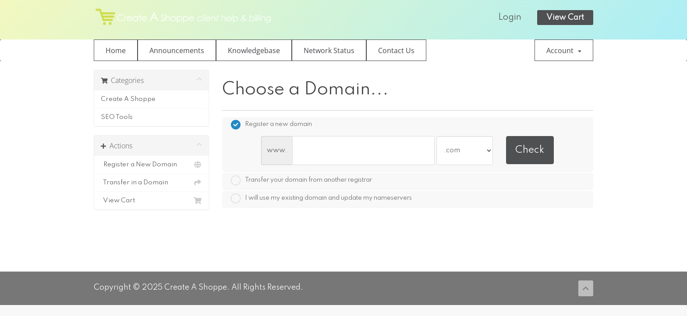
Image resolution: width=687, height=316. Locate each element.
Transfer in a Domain (151, 182)
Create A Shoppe (128, 99)
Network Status (329, 50)
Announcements (176, 50)
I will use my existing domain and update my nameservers (321, 198)
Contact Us (396, 50)
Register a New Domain (151, 164)
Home (116, 50)
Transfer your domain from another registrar (301, 180)
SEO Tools (117, 117)
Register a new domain (271, 124)
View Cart (565, 18)
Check (529, 150)
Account (563, 50)
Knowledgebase (254, 50)
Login (509, 17)
